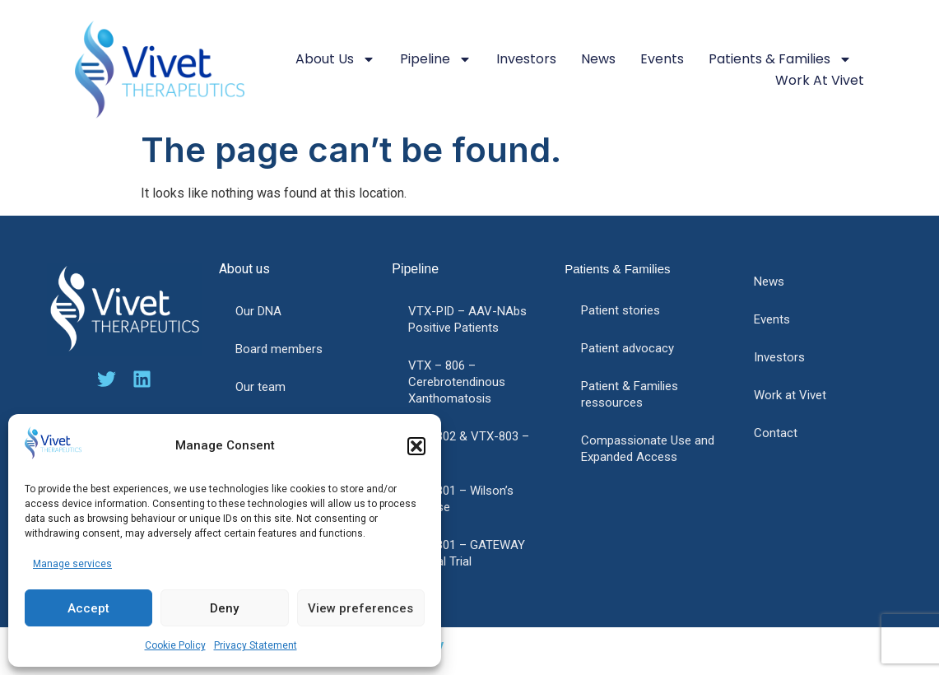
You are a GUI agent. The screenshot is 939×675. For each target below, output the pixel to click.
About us (335, 59)
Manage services (72, 564)
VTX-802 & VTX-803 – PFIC (468, 444)
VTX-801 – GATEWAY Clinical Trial (466, 553)
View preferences (360, 608)
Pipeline (436, 59)
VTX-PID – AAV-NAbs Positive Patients (467, 319)
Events (662, 58)
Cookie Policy (175, 645)
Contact (775, 433)
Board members (279, 349)
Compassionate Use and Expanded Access (647, 448)
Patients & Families (780, 59)
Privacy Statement (255, 645)
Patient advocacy (627, 348)
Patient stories (620, 310)
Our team (260, 386)
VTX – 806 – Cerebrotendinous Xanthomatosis (456, 382)
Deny (224, 608)
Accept (88, 608)
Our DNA (258, 311)
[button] (416, 446)
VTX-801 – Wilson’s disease (461, 498)
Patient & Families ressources (629, 394)
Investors (526, 58)
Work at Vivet (819, 80)
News (598, 58)
